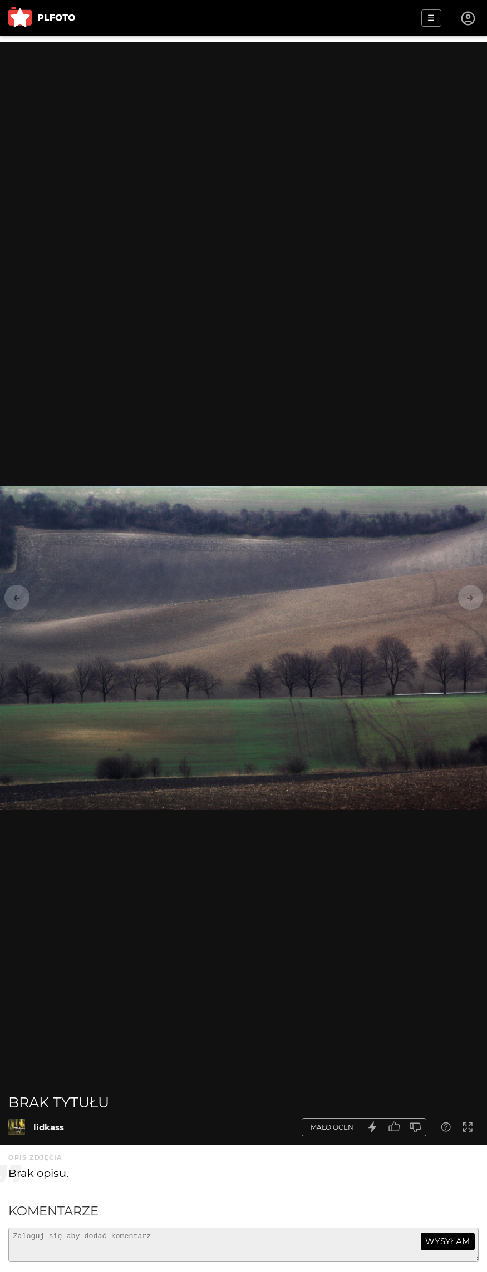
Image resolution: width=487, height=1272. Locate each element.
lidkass (48, 1127)
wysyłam (447, 1241)
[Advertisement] (243, 119)
